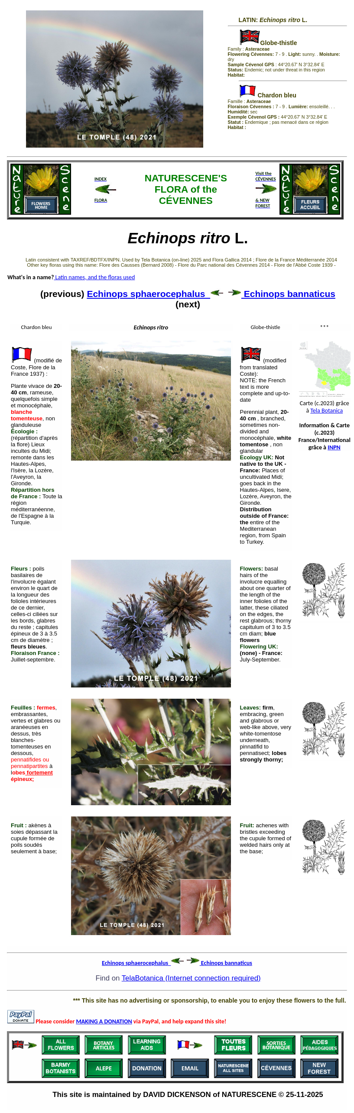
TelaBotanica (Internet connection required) (191, 978)
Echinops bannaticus (281, 294)
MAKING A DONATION (104, 1021)
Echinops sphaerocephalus (155, 294)
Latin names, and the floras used (94, 277)
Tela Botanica (326, 410)
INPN (334, 447)
